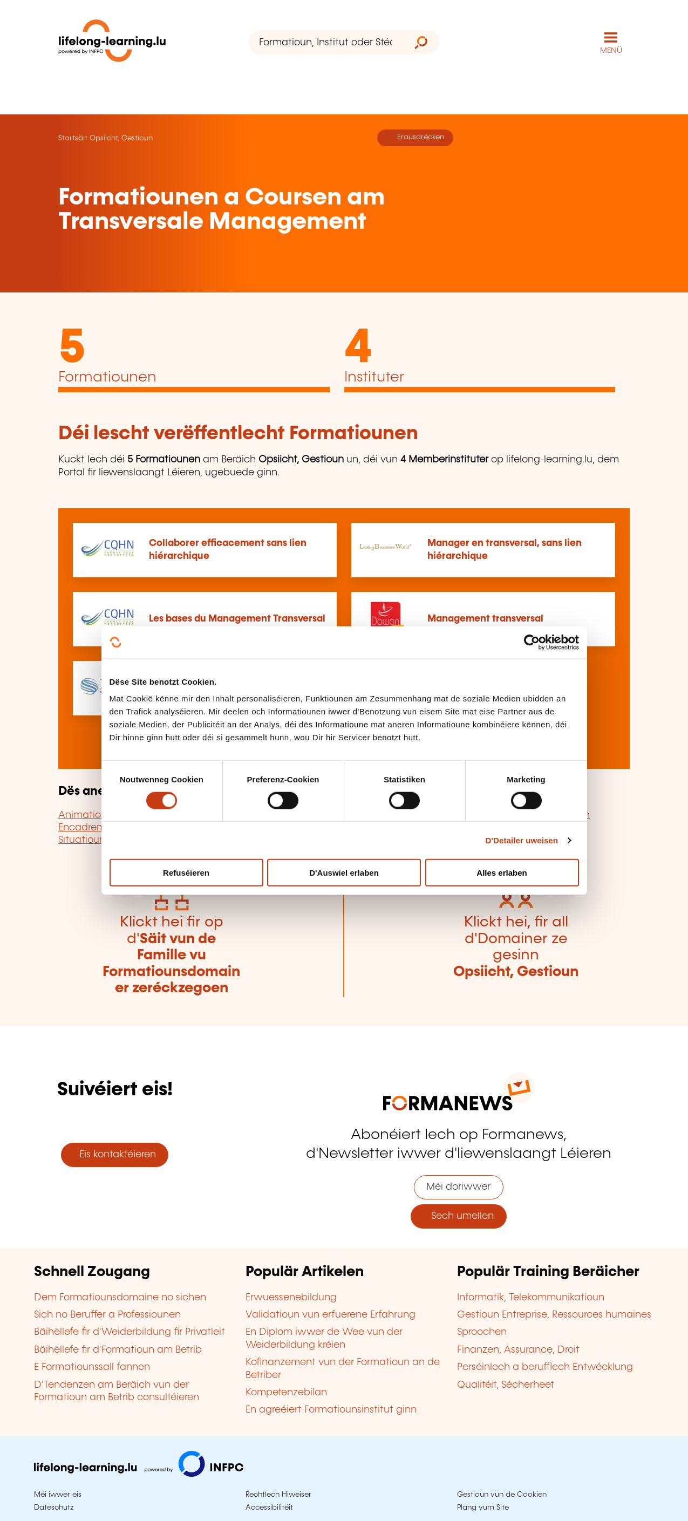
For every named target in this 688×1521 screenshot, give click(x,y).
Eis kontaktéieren (115, 1154)
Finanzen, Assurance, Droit (518, 1350)
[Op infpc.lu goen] (138, 1474)
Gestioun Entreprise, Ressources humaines (554, 1315)
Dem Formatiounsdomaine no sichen (120, 1297)
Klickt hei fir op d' (171, 955)
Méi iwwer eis (57, 1494)
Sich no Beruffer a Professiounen (107, 1315)
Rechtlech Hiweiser (278, 1494)
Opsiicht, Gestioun (121, 138)
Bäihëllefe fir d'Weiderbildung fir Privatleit (129, 1332)
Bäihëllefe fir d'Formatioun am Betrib (118, 1350)
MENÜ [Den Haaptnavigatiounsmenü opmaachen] (611, 50)
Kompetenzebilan (286, 1392)
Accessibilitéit (269, 1507)
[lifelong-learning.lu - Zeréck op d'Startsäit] (112, 43)
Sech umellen (458, 1216)
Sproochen (482, 1332)
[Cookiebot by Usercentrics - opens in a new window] (532, 642)
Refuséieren (186, 872)
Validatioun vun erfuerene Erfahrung (330, 1315)
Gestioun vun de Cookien (502, 1494)
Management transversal (485, 619)
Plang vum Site (483, 1507)
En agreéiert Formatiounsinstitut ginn (331, 1410)
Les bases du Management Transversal (237, 619)
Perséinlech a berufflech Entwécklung (545, 1367)
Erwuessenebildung (291, 1297)
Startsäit (72, 138)
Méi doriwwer (458, 1187)
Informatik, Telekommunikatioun (530, 1297)
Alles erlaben (501, 872)
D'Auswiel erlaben (344, 872)
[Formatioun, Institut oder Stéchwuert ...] (326, 42)
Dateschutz (54, 1507)
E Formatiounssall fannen (92, 1367)
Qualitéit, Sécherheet (505, 1385)
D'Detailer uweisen (521, 839)
